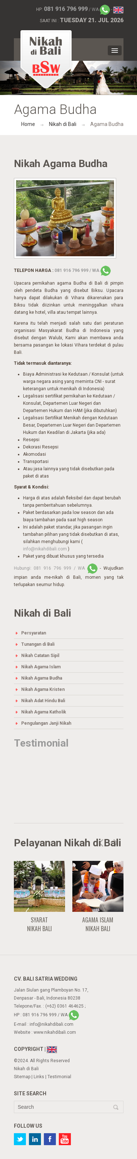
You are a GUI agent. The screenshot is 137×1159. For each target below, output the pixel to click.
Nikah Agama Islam (41, 666)
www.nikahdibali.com (55, 1032)
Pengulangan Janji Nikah (46, 723)
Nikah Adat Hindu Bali (43, 700)
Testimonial (41, 743)
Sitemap (22, 1076)
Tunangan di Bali (37, 644)
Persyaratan (33, 633)
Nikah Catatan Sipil (40, 655)
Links (39, 1076)
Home (28, 124)
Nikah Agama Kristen (43, 689)
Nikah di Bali (62, 124)
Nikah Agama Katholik (43, 712)
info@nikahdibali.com (45, 548)
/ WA (77, 9)
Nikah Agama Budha (41, 678)
